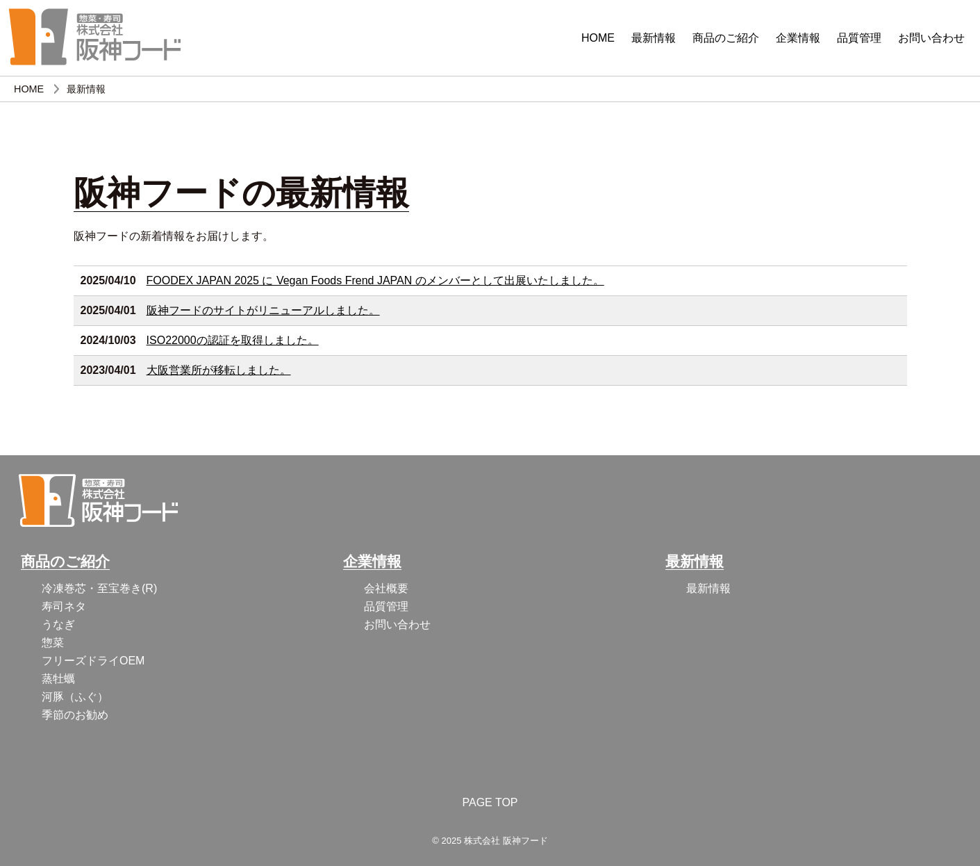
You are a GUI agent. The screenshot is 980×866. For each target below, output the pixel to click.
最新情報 (653, 38)
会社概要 (386, 588)
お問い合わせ (931, 38)
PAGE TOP (489, 802)
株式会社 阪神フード (506, 840)
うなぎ (58, 624)
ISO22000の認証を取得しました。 (233, 340)
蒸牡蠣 (58, 679)
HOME (598, 38)
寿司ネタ (64, 606)
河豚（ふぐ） (75, 697)
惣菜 (53, 642)
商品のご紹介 (725, 38)
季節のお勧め (75, 715)
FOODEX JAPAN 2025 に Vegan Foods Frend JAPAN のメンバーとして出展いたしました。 (375, 280)
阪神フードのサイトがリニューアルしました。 (263, 310)
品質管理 (859, 38)
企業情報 (798, 38)
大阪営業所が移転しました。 (219, 370)
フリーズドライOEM (93, 661)
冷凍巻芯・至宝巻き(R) (99, 588)
